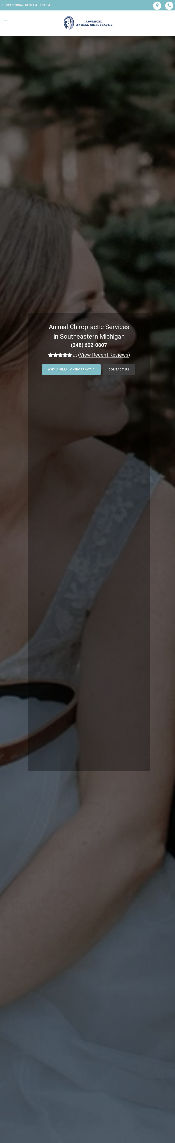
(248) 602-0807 (89, 345)
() (104, 355)
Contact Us (118, 369)
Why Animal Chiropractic (71, 369)
